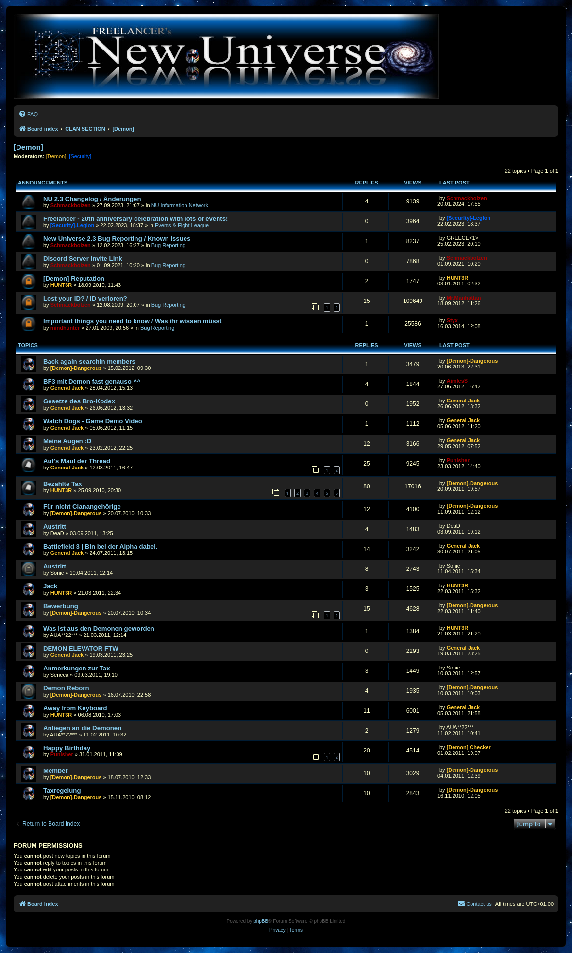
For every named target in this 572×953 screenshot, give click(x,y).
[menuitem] (28, 114)
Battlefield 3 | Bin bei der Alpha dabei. (100, 546)
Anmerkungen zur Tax (76, 668)
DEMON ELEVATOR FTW (80, 648)
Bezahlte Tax (62, 483)
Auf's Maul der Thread (76, 461)
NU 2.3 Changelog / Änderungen (92, 198)
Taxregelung (62, 790)
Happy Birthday (66, 748)
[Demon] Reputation (73, 278)
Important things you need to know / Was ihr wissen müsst (132, 321)
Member (55, 770)
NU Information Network (179, 205)
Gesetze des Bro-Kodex (79, 401)
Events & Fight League (182, 225)
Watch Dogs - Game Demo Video (92, 421)
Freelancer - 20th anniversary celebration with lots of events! (135, 218)
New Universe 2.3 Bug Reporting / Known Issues (116, 238)
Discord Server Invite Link (82, 258)
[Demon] (28, 147)
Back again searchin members (89, 361)
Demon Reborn (66, 688)
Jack (50, 586)
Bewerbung (60, 606)
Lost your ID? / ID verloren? (85, 298)
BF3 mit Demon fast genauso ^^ (92, 381)
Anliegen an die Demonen (82, 728)
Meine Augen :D (67, 441)
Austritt (54, 526)
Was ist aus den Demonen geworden (98, 628)
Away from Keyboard (75, 708)
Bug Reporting (168, 245)
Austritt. (55, 566)
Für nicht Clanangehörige (82, 506)
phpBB (260, 921)
